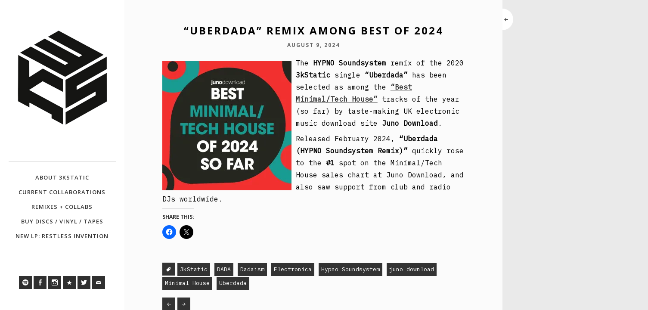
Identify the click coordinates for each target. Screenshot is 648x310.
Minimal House (187, 283)
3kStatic (194, 269)
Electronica (293, 269)
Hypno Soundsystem (350, 269)
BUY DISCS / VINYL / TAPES (62, 221)
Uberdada (233, 283)
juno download (411, 269)
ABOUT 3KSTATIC (62, 177)
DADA (224, 269)
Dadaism (252, 269)
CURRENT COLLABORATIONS (62, 192)
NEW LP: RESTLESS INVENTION (62, 236)
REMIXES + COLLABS (62, 207)
